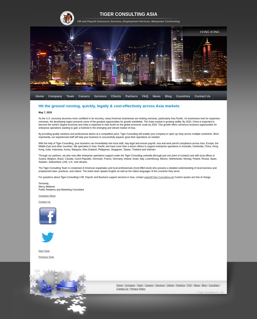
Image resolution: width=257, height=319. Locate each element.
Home (40, 96)
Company (55, 96)
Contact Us (202, 96)
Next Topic (44, 251)
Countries (183, 96)
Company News (47, 195)
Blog (168, 96)
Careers (84, 96)
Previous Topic (46, 257)
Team (70, 96)
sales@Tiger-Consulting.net (159, 177)
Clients (116, 96)
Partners (131, 96)
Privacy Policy (137, 289)
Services (100, 96)
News (156, 96)
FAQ (145, 96)
